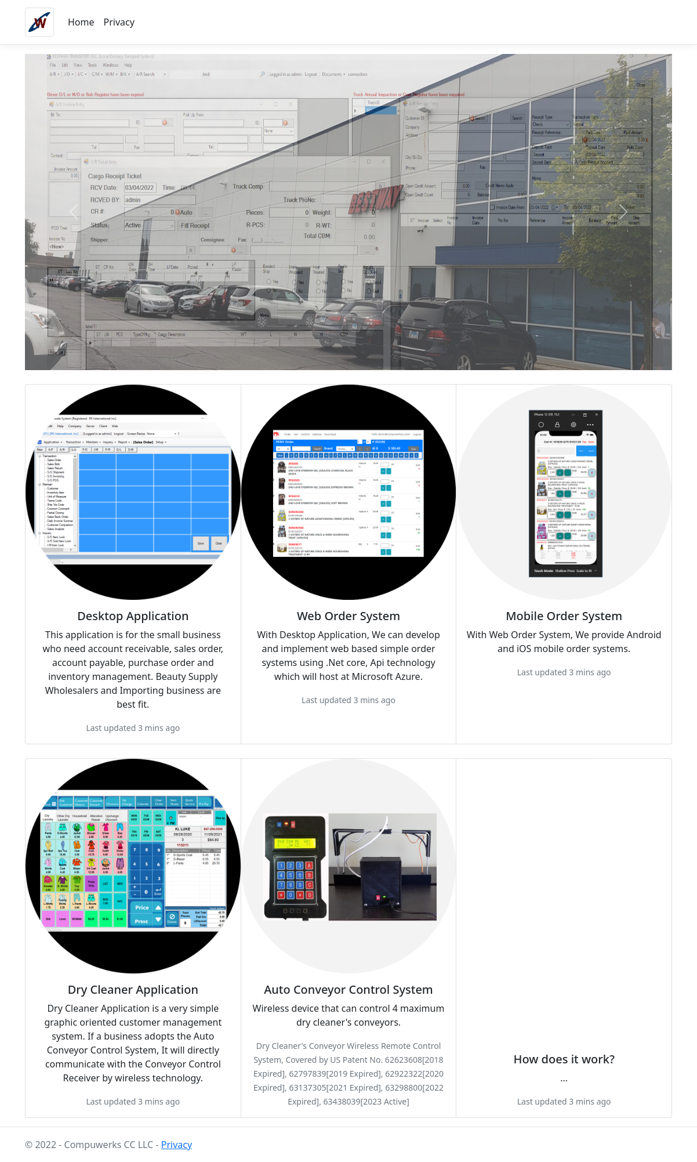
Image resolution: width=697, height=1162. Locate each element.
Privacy (119, 22)
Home (81, 22)
